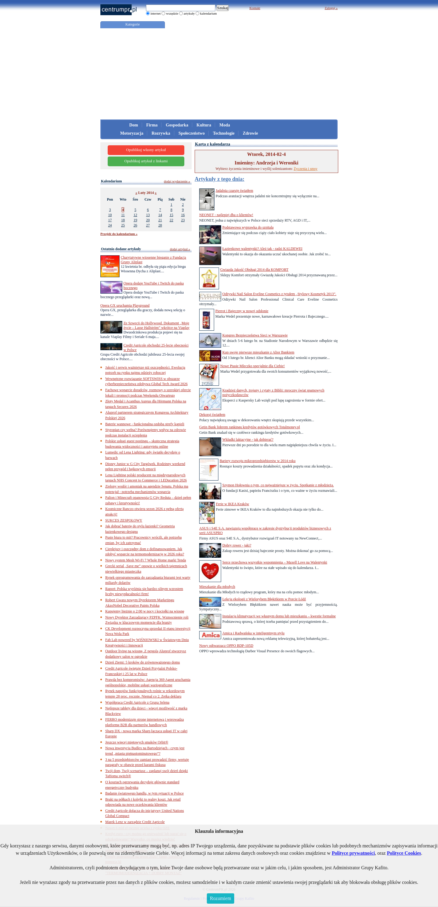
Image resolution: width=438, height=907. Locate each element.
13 (148, 215)
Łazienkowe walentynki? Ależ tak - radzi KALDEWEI (262, 249)
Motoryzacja (131, 133)
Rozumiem (220, 898)
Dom (133, 125)
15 (171, 215)
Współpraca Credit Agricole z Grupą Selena (137, 702)
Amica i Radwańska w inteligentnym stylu (253, 633)
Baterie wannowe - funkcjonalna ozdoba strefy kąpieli (144, 424)
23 (183, 220)
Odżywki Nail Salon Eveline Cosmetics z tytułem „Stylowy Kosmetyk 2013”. (279, 294)
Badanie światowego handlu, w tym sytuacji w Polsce (144, 793)
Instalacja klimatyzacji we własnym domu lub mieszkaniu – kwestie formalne (279, 616)
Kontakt (254, 8)
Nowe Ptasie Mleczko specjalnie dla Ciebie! (252, 366)
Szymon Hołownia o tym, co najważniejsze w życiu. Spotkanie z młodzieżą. (278, 485)
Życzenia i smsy (306, 169)
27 (148, 225)
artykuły (189, 13)
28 (160, 225)
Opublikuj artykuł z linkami (146, 161)
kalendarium (208, 13)
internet (156, 13)
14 (160, 215)
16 (183, 215)
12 (135, 215)
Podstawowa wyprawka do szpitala (247, 227)
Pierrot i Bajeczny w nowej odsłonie (241, 311)
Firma (152, 125)
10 (110, 215)
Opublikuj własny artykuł (146, 150)
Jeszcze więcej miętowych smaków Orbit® (136, 742)
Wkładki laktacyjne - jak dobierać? (247, 439)
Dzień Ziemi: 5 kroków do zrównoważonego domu (142, 662)
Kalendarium (111, 181)
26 (135, 225)
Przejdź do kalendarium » (118, 234)
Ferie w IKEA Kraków (232, 504)
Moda (224, 125)
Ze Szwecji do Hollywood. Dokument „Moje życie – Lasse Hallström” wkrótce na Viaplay (156, 325)
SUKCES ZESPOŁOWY (123, 520)
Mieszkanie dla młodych (217, 587)
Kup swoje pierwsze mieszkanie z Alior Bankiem (258, 352)
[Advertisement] (219, 73)
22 (171, 220)
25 (123, 225)
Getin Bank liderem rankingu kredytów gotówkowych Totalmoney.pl (249, 427)
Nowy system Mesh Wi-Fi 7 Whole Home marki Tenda (145, 560)
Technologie (224, 133)
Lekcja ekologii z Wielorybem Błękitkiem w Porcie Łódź (264, 599)
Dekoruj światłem (212, 414)
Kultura (203, 125)
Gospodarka (177, 125)
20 (148, 220)
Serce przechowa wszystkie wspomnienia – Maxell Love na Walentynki (274, 562)
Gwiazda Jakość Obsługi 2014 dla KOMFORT (254, 269)
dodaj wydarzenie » (177, 181)
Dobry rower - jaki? (236, 545)
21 (160, 220)
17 (110, 220)
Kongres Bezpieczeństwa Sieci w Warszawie (255, 335)
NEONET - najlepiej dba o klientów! (226, 215)
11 (123, 215)
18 (123, 220)
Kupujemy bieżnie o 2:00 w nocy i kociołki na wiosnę (144, 611)
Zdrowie (250, 133)
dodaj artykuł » (180, 249)
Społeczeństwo (192, 133)
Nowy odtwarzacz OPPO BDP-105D (226, 645)
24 (110, 225)
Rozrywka (160, 133)
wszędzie (172, 13)
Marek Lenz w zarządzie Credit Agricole (135, 822)
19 (135, 220)
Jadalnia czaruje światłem (234, 190)
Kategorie (132, 24)
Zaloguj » (331, 8)
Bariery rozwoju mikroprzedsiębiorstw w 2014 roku (258, 461)
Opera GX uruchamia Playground (125, 305)
